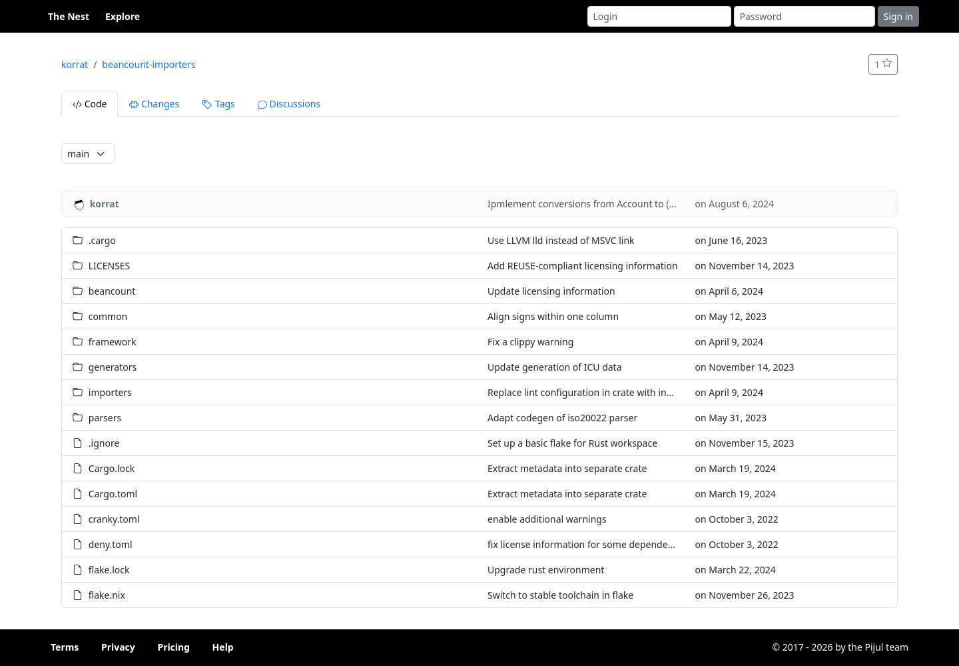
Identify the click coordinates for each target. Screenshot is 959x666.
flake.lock (109, 569)
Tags (218, 103)
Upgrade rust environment (545, 569)
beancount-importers (148, 64)
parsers (105, 417)
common (108, 316)
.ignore (104, 443)
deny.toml (111, 544)
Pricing (173, 647)
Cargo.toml (113, 493)
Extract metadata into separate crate (567, 468)
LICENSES (110, 265)
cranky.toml (114, 519)
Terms (65, 647)
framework (113, 341)
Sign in (898, 16)
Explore (122, 16)
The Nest (68, 16)
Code (90, 103)
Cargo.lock (112, 468)
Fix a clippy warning (530, 341)
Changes (154, 103)
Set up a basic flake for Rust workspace (572, 443)
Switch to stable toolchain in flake (560, 595)
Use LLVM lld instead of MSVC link (561, 240)
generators (113, 367)
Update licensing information (551, 291)
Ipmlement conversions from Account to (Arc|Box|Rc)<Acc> (618, 203)
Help (223, 647)
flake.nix (107, 595)
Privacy (118, 647)
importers (110, 392)
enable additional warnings (547, 519)
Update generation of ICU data (554, 367)
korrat (74, 64)
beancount (112, 291)
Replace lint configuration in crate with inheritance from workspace (634, 392)
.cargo (102, 240)
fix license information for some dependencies (588, 544)
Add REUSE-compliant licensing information (582, 265)
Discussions (289, 103)
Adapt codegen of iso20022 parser (562, 417)
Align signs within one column (553, 316)
